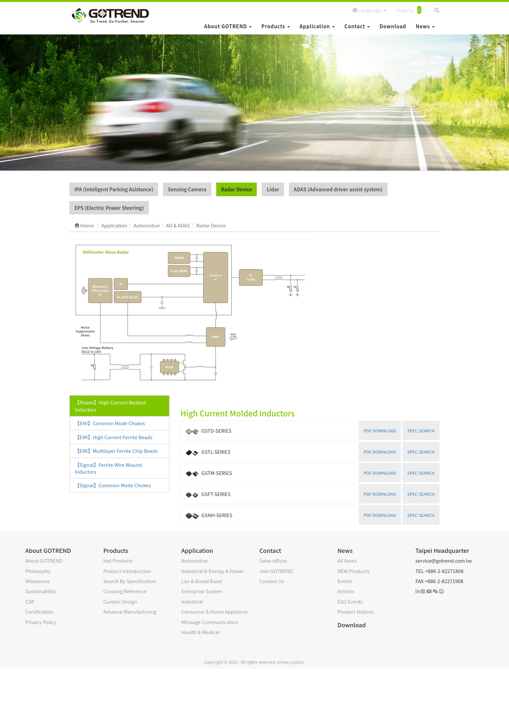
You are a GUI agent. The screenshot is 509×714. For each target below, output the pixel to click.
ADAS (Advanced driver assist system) (338, 189)
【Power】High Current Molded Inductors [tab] (110, 406)
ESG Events (350, 601)
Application (317, 26)
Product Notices (355, 611)
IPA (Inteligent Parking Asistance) (113, 189)
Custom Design (120, 601)
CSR (29, 601)
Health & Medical (200, 632)
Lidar (273, 189)
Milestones (37, 581)
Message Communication (209, 621)
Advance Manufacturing (129, 611)
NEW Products (353, 570)
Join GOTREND (276, 570)
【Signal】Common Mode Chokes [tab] (113, 485)
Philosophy (38, 570)
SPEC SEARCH (421, 430)
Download (392, 26)
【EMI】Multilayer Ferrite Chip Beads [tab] (116, 450)
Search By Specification (129, 581)
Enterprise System (201, 591)
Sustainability (40, 591)
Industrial (192, 601)
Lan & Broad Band (201, 581)
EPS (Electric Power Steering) (109, 207)
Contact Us (271, 581)
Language (369, 9)
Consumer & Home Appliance (214, 611)
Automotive (194, 560)
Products (275, 26)
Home (84, 225)
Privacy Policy (40, 621)
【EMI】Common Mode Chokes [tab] (110, 423)
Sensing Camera (187, 189)
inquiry (408, 10)
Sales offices (273, 560)
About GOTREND (228, 26)
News (425, 26)
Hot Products (118, 560)
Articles (345, 591)
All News (346, 560)
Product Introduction (127, 570)
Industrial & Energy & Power (212, 570)
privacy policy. (291, 662)
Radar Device (236, 189)
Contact (357, 26)
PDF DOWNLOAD (380, 430)
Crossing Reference (124, 591)
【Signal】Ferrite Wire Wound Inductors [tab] (108, 468)
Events (344, 581)
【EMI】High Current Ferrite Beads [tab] (114, 437)
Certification (39, 611)
